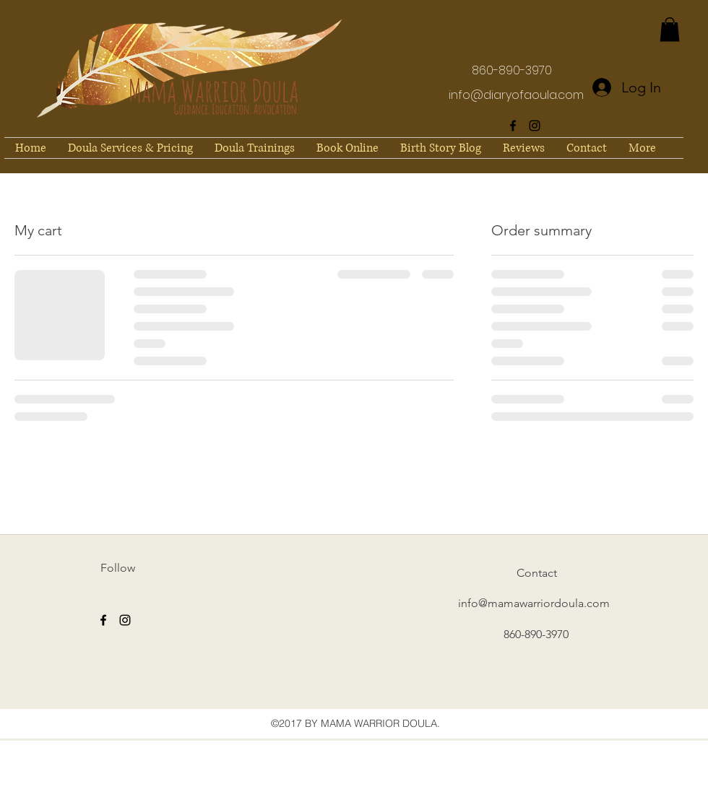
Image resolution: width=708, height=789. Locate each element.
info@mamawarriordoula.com (534, 603)
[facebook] (513, 125)
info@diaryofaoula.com (516, 95)
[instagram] (534, 125)
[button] (670, 29)
